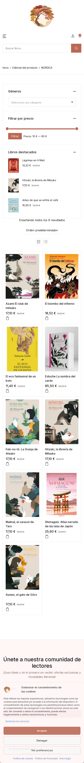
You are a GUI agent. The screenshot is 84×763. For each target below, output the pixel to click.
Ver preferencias (42, 750)
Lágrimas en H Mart (33, 160)
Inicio (6, 67)
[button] (4, 36)
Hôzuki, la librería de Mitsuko (39, 180)
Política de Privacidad (46, 758)
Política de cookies (23, 758)
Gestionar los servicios (17, 721)
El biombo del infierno (59, 303)
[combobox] (42, 102)
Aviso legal (65, 758)
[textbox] (40, 102)
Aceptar (42, 730)
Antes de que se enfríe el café (40, 200)
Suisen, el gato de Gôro (21, 594)
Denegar (42, 740)
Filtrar (15, 136)
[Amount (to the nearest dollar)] (37, 48)
